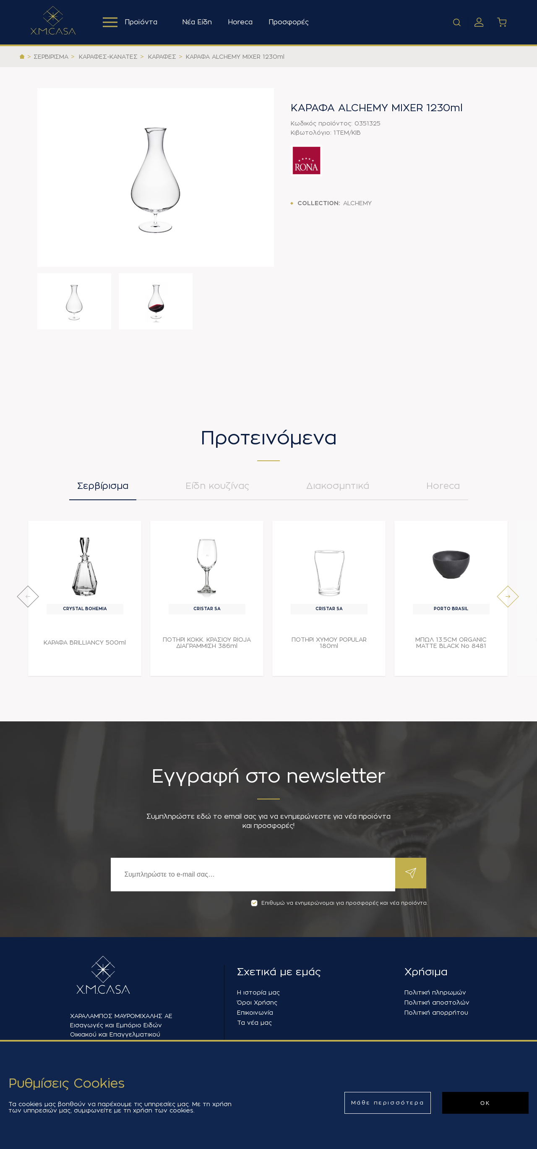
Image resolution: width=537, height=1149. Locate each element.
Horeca (242, 22)
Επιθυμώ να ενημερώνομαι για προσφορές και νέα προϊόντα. (339, 903)
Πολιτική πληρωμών (435, 992)
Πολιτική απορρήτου (436, 1013)
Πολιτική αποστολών (436, 1002)
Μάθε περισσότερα (388, 1102)
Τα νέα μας (254, 1023)
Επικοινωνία (255, 1013)
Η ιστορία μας (258, 992)
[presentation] (28, 600)
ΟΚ (485, 1103)
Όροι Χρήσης (257, 1002)
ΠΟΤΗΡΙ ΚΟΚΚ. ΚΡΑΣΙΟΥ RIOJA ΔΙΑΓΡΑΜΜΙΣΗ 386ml (207, 646)
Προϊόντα (131, 22)
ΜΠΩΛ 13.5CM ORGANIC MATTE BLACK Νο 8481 (451, 646)
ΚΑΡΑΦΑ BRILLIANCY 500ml (85, 646)
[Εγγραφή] (251, 874)
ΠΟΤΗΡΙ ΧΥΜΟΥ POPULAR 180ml (329, 646)
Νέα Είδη (199, 22)
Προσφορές (291, 22)
